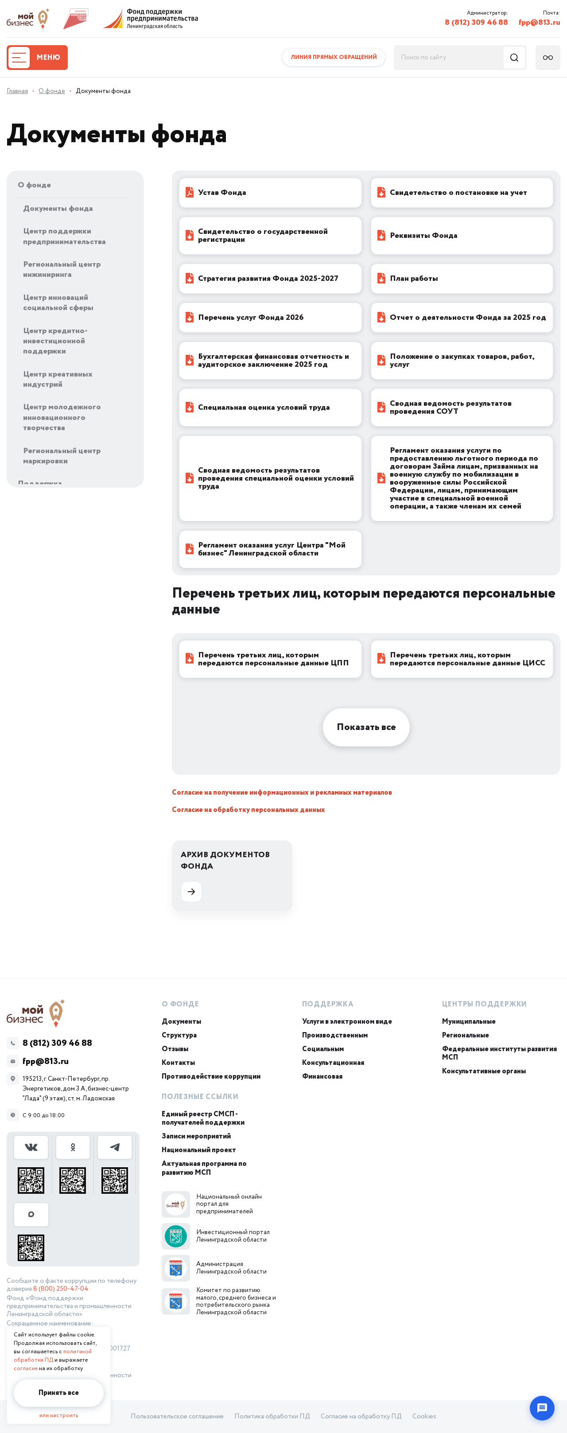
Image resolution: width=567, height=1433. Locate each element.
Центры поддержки (484, 1004)
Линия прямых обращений (334, 57)
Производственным (335, 1035)
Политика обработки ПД (272, 1417)
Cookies (424, 1417)
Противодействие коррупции (211, 1076)
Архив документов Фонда (225, 875)
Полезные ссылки (200, 1097)
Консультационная (333, 1063)
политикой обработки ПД (53, 1356)
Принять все (59, 1393)
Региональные (465, 1035)
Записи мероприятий (196, 1136)
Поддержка (328, 1004)
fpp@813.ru (539, 22)
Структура (179, 1035)
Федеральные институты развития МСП (499, 1053)
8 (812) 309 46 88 (476, 22)
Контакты (178, 1063)
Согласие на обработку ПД (361, 1417)
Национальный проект (199, 1150)
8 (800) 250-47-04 (61, 1289)
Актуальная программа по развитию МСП (204, 1168)
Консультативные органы (484, 1071)
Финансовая (322, 1076)
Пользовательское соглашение (177, 1417)
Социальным (323, 1049)
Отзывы (175, 1049)
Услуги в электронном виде (347, 1021)
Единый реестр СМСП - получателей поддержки (203, 1118)
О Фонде (180, 1004)
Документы (181, 1021)
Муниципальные (469, 1021)
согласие (26, 1368)
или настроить (58, 1415)
